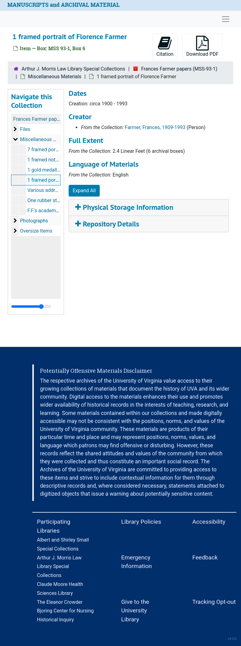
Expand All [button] (84, 190)
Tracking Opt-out (214, 601)
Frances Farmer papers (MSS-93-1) (179, 69)
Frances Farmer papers (38, 119)
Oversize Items (36, 231)
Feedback (205, 557)
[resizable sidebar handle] (31, 306)
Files (25, 129)
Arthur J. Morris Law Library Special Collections (73, 69)
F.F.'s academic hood (49, 210)
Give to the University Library (135, 610)
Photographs (34, 221)
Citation (164, 46)
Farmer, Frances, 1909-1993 (155, 127)
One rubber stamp (47, 200)
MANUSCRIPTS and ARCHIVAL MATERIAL (63, 5)
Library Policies (141, 521)
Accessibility (208, 521)
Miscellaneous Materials (55, 76)
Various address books (52, 190)
